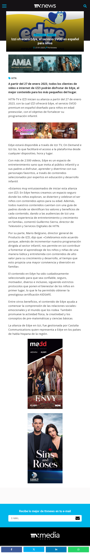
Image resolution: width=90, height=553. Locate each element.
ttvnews (53, 48)
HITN (13, 78)
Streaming (51, 35)
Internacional (40, 35)
